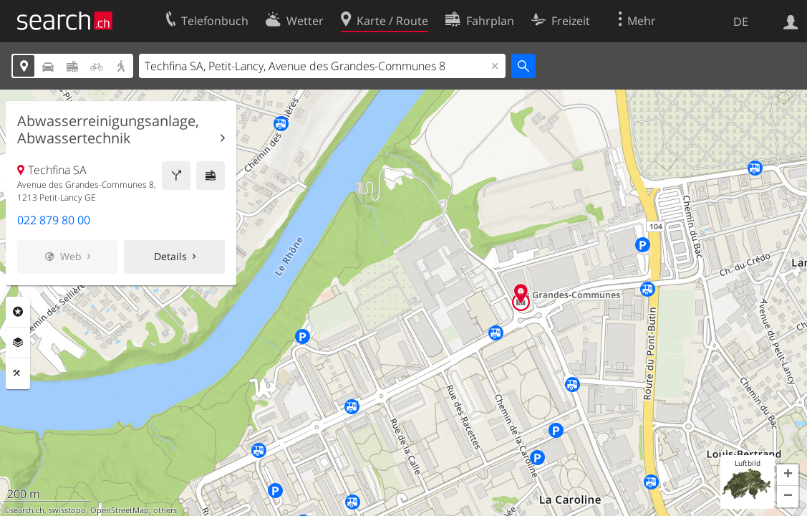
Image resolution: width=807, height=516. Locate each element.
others (165, 510)
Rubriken (18, 312)
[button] (787, 475)
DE (740, 21)
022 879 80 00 (53, 220)
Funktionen (18, 373)
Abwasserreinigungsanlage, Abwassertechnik (108, 130)
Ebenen (18, 343)
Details (170, 256)
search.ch (27, 510)
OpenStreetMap (119, 510)
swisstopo (67, 510)
